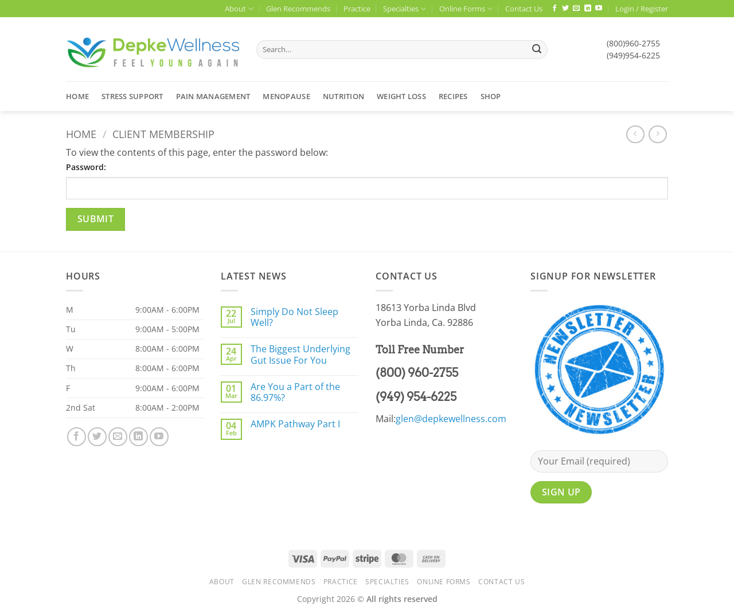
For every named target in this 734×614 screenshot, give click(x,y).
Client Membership (163, 134)
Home (77, 96)
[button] (641, 8)
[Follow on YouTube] (598, 9)
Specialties (404, 8)
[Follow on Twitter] (565, 9)
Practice (356, 8)
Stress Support (132, 96)
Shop (491, 96)
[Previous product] (657, 134)
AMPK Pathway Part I (295, 424)
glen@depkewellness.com (451, 418)
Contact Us (523, 8)
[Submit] (536, 50)
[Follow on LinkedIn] (587, 9)
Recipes (453, 96)
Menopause (286, 96)
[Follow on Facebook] (554, 9)
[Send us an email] (576, 9)
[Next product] (635, 134)
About (239, 8)
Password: (86, 167)
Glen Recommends (298, 8)
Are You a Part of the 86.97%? (295, 392)
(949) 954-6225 (416, 397)
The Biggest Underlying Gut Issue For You (300, 354)
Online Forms (466, 8)
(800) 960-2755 (417, 373)
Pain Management (213, 96)
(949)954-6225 (633, 55)
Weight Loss (401, 96)
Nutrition (343, 96)
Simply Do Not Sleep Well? (294, 317)
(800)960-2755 (633, 43)
